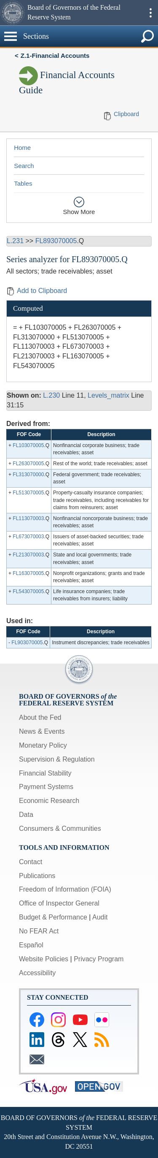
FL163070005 (28, 573)
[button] (12, 12)
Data (26, 814)
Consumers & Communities (60, 828)
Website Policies (43, 959)
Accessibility (37, 972)
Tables (23, 183)
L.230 (51, 395)
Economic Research (49, 800)
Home (22, 147)
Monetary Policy (43, 745)
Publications (37, 875)
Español (31, 945)
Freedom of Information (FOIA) (65, 889)
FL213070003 (28, 555)
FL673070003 (28, 537)
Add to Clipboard (36, 290)
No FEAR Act (39, 931)
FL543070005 (28, 591)
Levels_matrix (108, 395)
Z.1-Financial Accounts (55, 55)
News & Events (41, 731)
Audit (99, 917)
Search (24, 165)
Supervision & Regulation (57, 759)
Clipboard (126, 114)
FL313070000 (28, 474)
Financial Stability (45, 773)
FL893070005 (56, 240)
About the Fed (40, 717)
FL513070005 (28, 493)
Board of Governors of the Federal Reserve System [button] (74, 12)
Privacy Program (98, 959)
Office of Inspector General (59, 903)
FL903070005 (27, 642)
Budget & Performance (53, 917)
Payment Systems (46, 786)
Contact (30, 861)
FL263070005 (28, 463)
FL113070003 (28, 518)
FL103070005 (28, 445)
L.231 (15, 240)
